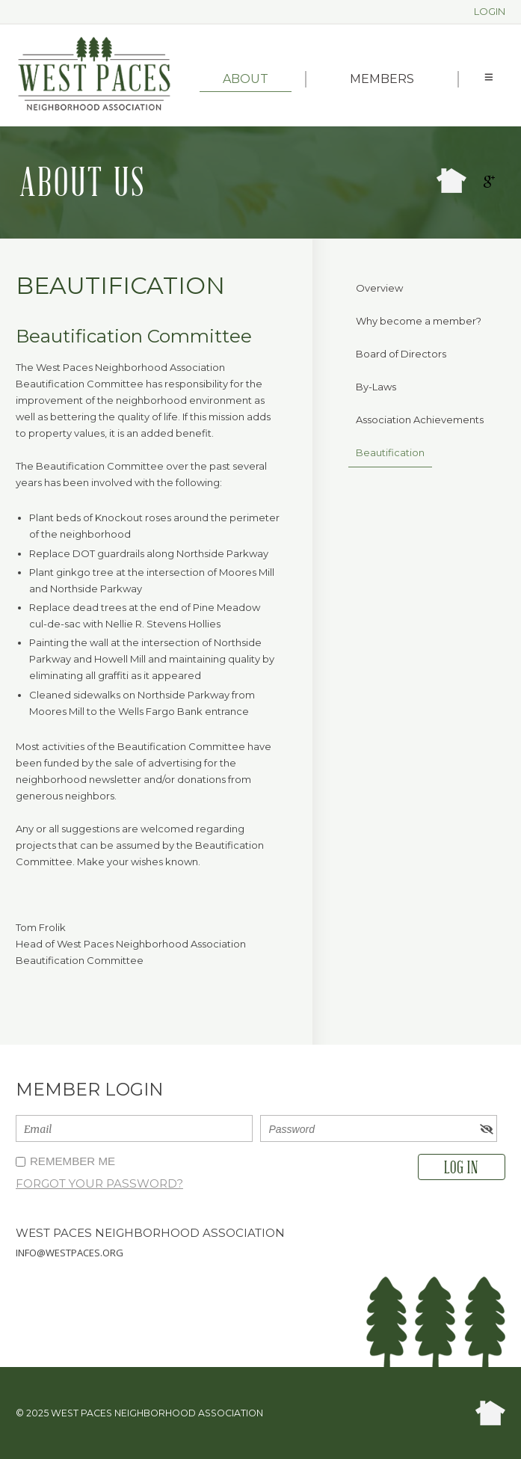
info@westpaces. (59, 1252)
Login (489, 11)
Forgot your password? (99, 1183)
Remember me (72, 1161)
